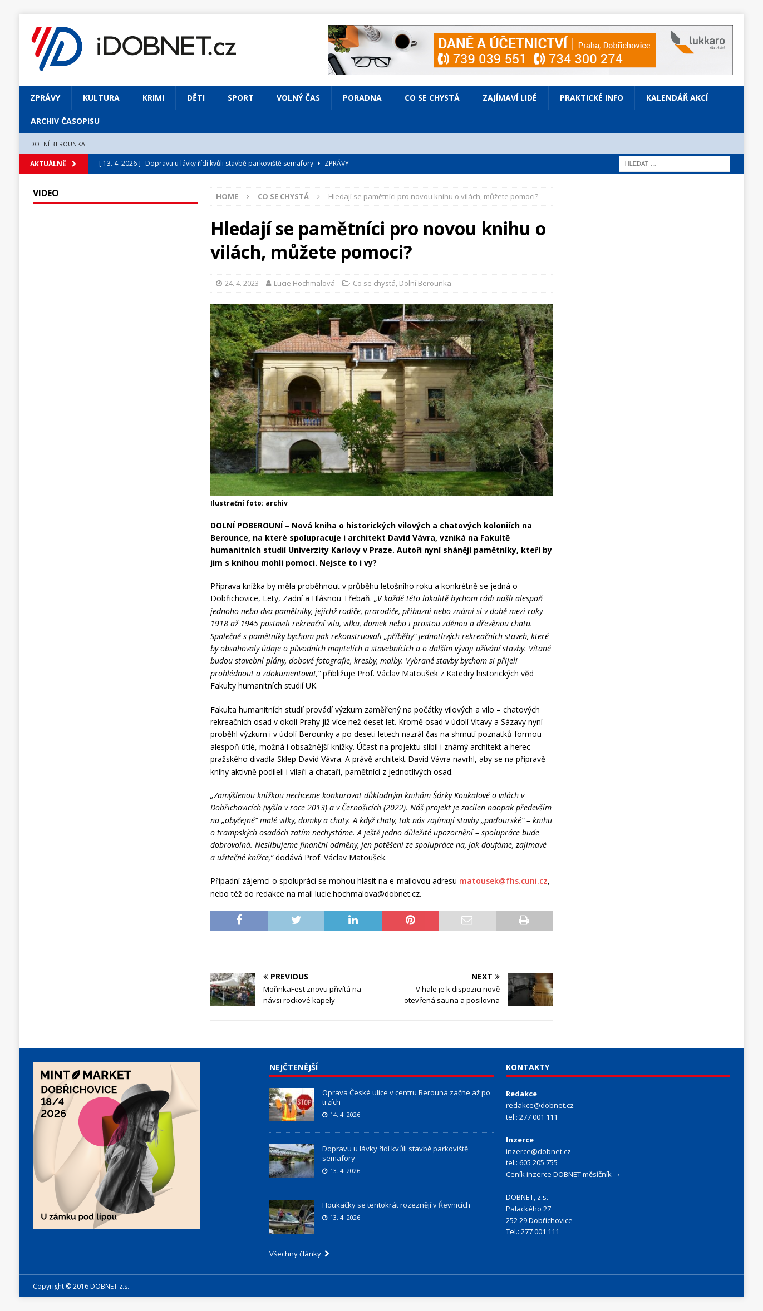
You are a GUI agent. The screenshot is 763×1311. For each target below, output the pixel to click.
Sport (241, 97)
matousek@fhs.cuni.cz (503, 880)
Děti (196, 97)
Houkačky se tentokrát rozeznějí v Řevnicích (396, 1205)
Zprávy (45, 97)
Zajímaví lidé (510, 97)
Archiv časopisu (65, 121)
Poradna (362, 97)
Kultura (101, 97)
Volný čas (298, 97)
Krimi (153, 97)
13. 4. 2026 (345, 1170)
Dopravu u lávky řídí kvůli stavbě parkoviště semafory (395, 1153)
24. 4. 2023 (242, 283)
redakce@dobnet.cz (540, 1105)
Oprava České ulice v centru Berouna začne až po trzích (406, 1097)
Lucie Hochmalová (304, 283)
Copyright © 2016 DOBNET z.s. (81, 1286)
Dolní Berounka (57, 144)
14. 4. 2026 (345, 1114)
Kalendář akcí (677, 97)
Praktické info (591, 97)
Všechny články (299, 1254)
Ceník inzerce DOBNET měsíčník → (563, 1174)
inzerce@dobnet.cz (538, 1151)
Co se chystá (432, 97)
